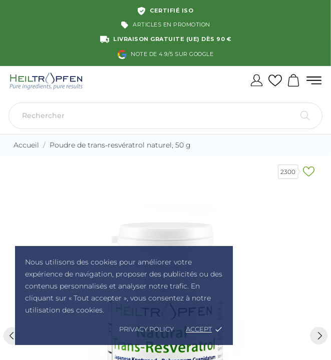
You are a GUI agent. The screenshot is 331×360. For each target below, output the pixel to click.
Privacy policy (146, 329)
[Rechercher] (165, 115)
